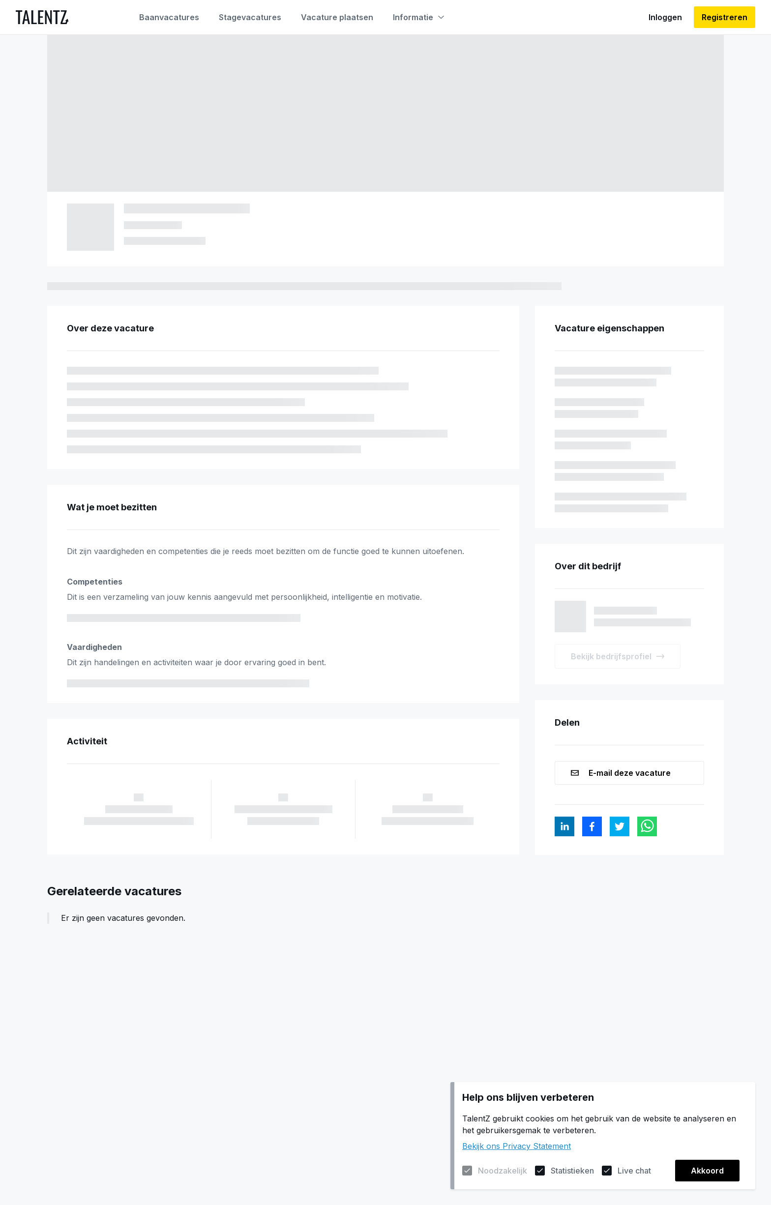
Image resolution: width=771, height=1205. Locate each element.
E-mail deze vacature (621, 773)
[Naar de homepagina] (42, 17)
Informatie (418, 17)
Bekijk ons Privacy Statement (516, 1146)
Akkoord (707, 1171)
